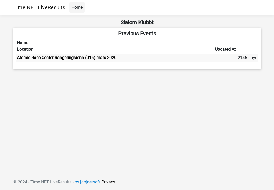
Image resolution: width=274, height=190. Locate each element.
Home (77, 7)
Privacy (108, 181)
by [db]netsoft (87, 181)
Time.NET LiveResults (39, 7)
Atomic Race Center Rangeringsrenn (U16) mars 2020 (66, 57)
